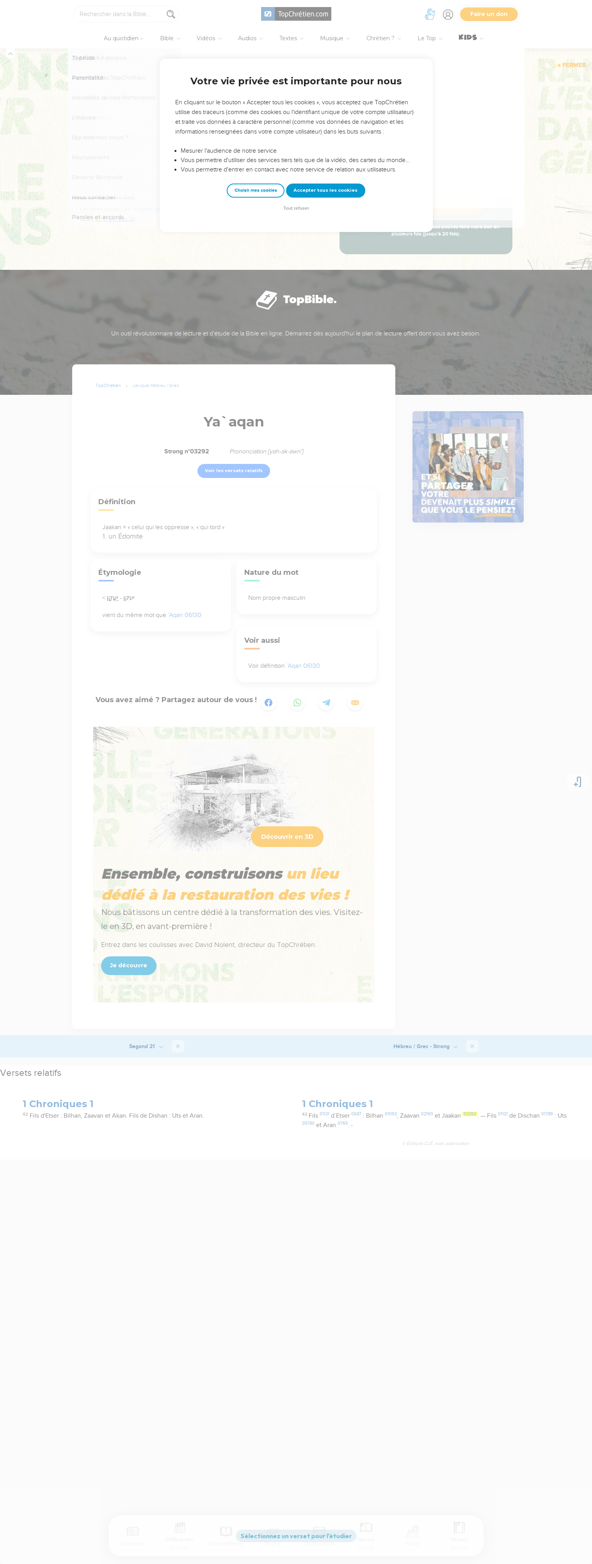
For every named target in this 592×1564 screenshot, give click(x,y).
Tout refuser (296, 208)
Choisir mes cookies (256, 190)
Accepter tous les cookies (325, 190)
